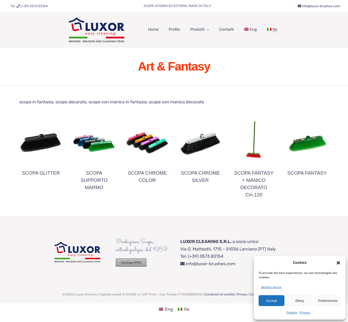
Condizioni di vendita (219, 294)
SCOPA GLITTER (41, 173)
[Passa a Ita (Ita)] (183, 309)
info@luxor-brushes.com (319, 6)
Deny (299, 301)
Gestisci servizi (271, 287)
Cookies (292, 312)
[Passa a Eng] (250, 29)
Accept (271, 301)
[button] (338, 262)
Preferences (328, 301)
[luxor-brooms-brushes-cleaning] (96, 15)
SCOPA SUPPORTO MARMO (94, 180)
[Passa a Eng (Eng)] (165, 309)
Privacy (305, 312)
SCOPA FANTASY (307, 173)
